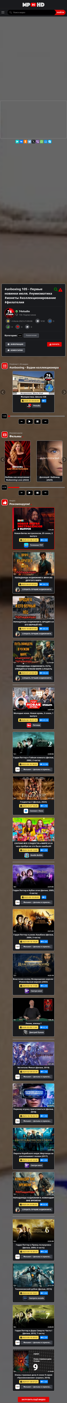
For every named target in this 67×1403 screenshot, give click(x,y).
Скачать (54, 344)
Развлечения (31, 335)
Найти (60, 12)
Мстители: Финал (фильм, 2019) (33, 1067)
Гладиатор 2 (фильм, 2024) (33, 802)
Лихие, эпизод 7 (33, 1023)
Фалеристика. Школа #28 (33, 397)
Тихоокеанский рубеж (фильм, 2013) (33, 1289)
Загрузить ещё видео (34, 1399)
